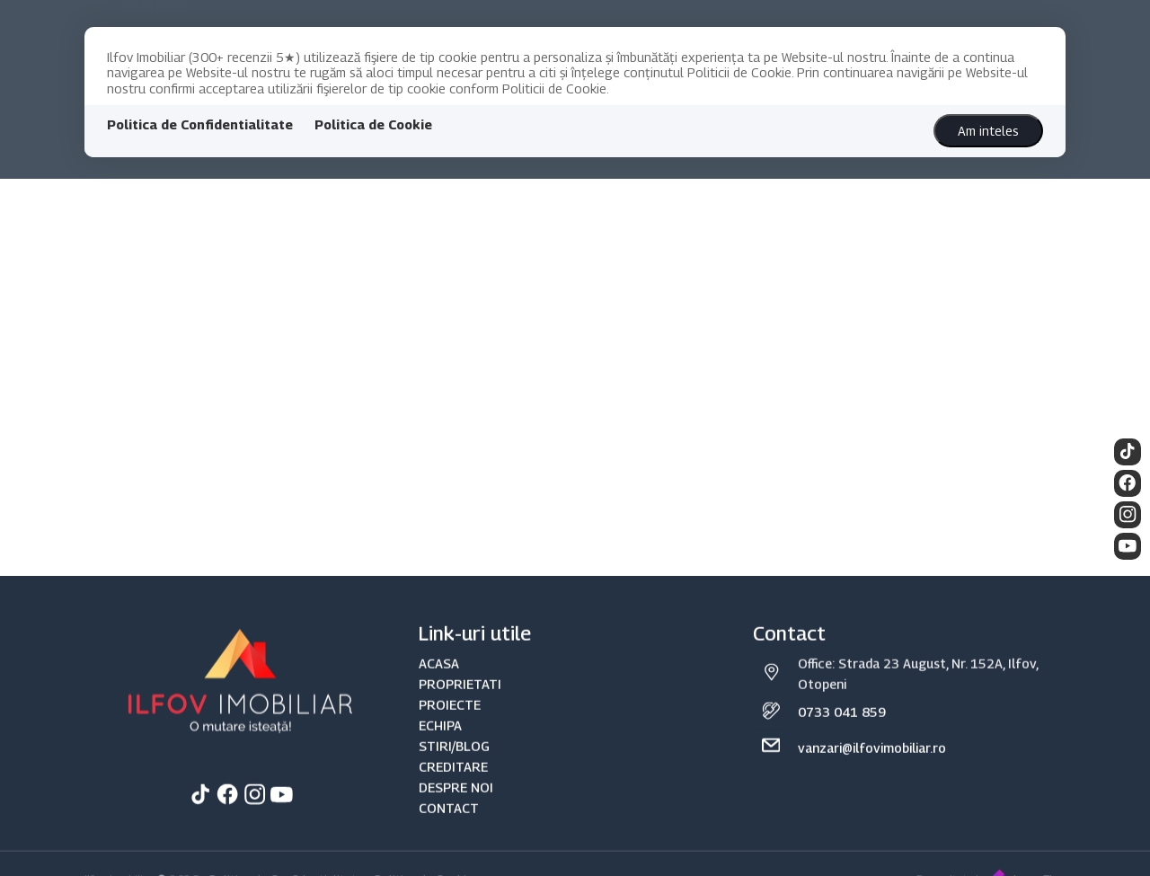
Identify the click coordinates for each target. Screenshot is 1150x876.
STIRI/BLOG (454, 769)
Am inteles (988, 130)
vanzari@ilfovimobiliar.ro (872, 771)
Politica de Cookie (373, 124)
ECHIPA (440, 749)
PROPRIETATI (460, 706)
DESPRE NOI (456, 810)
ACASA (439, 686)
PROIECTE (450, 728)
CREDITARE (453, 790)
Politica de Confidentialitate (200, 124)
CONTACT (449, 831)
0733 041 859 (842, 735)
